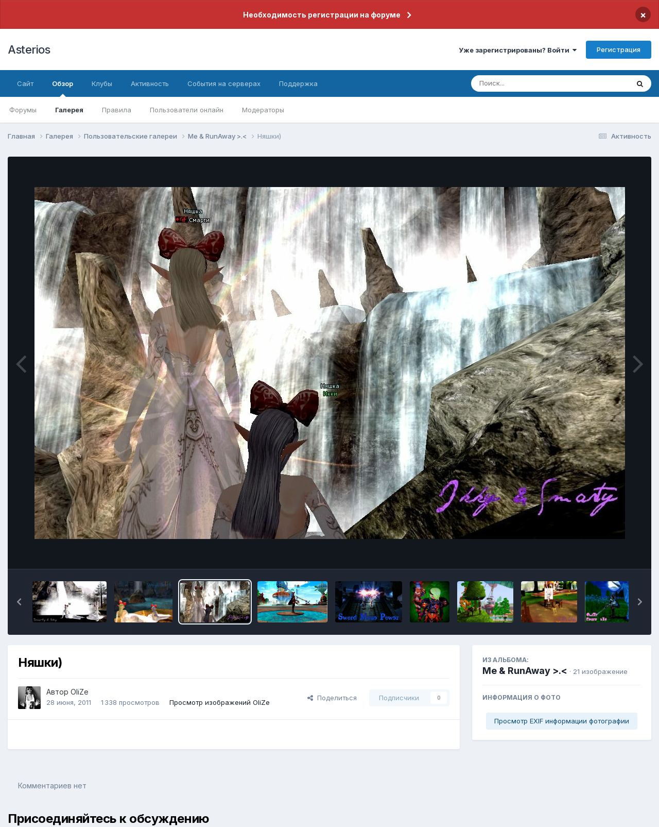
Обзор (62, 88)
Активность (150, 83)
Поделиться (332, 698)
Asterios (29, 49)
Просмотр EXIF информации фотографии (561, 721)
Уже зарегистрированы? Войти (518, 50)
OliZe (80, 691)
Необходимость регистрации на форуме (322, 14)
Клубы (102, 83)
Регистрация (618, 49)
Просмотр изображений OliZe (219, 702)
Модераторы (263, 110)
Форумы (23, 110)
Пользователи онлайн (186, 110)
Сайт (25, 83)
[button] (19, 601)
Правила (116, 110)
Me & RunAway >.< (524, 670)
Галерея (69, 110)
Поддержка (298, 83)
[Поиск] (530, 83)
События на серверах (224, 83)
